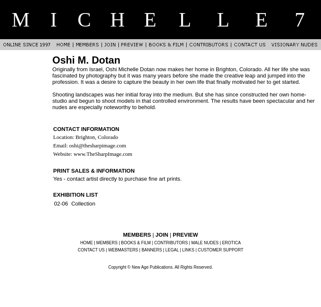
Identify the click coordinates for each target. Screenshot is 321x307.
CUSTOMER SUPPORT (220, 250)
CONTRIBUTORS (171, 242)
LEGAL (172, 250)
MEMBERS (107, 242)
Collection (83, 203)
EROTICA (231, 242)
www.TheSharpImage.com (103, 154)
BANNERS (152, 250)
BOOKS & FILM (136, 242)
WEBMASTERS (123, 250)
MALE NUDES (205, 242)
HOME (86, 242)
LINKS (188, 250)
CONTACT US (91, 250)
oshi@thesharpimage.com (97, 145)
